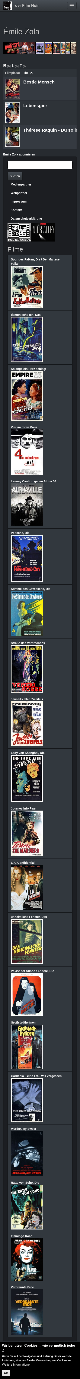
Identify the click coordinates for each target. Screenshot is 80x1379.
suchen (15, 176)
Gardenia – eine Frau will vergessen (36, 1076)
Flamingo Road (21, 1236)
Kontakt (16, 210)
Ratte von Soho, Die (25, 1182)
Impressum (19, 201)
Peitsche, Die (20, 533)
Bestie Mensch (39, 81)
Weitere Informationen (16, 1364)
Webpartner (19, 193)
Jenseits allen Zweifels (27, 699)
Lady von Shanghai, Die (28, 753)
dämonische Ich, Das (26, 314)
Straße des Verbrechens (28, 643)
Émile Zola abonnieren (19, 154)
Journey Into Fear (23, 808)
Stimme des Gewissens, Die (30, 589)
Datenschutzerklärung (26, 218)
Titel (28, 73)
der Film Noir (27, 5)
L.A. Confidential (23, 862)
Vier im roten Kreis (24, 427)
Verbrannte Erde (22, 1287)
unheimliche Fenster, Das (29, 917)
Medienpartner (21, 184)
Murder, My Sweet (23, 1128)
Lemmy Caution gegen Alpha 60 (33, 481)
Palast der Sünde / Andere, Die (32, 971)
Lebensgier (35, 105)
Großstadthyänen (23, 1022)
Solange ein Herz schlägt (28, 369)
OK (6, 1373)
